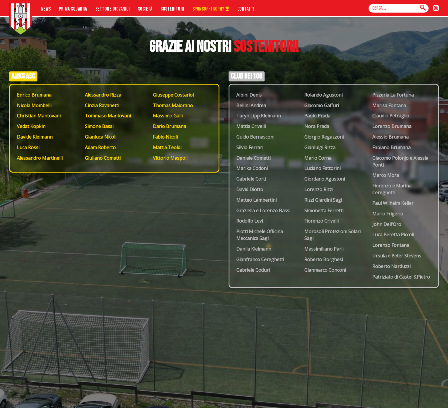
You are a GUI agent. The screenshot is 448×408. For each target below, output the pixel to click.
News (46, 9)
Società (145, 9)
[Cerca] (423, 8)
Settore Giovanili (112, 9)
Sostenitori (172, 9)
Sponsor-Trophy (211, 9)
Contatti (246, 9)
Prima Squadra (73, 9)
